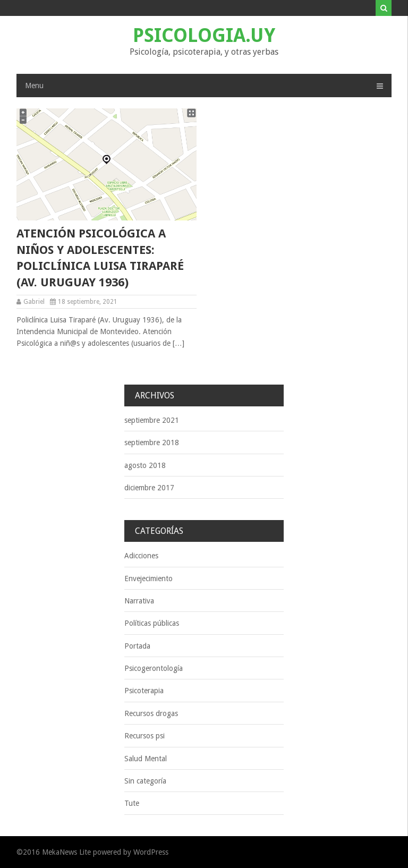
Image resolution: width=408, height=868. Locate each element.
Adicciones (141, 555)
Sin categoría (145, 781)
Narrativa (139, 601)
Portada (137, 646)
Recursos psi (144, 735)
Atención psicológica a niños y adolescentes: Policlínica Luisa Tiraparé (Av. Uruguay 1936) (100, 258)
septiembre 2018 (151, 442)
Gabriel (34, 301)
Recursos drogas (151, 713)
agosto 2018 (145, 465)
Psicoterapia (144, 690)
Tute (131, 803)
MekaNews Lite (66, 852)
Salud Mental (145, 758)
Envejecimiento (148, 578)
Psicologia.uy (204, 35)
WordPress (150, 852)
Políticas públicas (151, 623)
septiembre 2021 (151, 420)
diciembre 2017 (149, 487)
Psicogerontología (153, 668)
